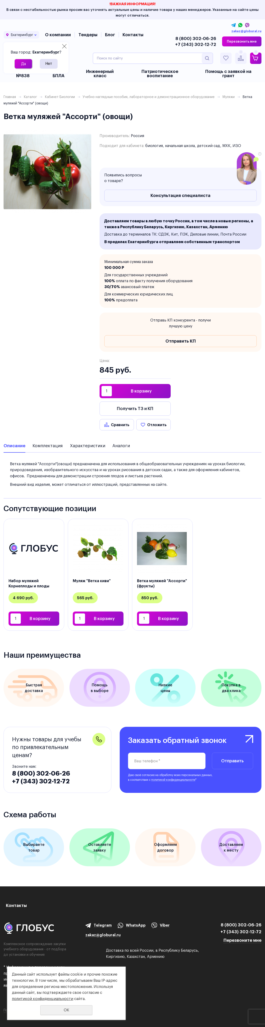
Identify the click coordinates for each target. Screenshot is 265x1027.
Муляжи (228, 97)
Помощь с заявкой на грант (228, 73)
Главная (10, 97)
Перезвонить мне (242, 41)
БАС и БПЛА (59, 73)
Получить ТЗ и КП (135, 408)
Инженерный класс (100, 73)
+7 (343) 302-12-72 (195, 44)
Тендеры (87, 34)
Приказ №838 (23, 73)
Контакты (133, 34)
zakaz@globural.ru (246, 31)
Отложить (157, 425)
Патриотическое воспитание (160, 73)
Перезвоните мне (242, 940)
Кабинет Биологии (60, 97)
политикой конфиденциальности (173, 779)
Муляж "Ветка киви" (92, 581)
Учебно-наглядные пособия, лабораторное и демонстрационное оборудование (149, 97)
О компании (58, 34)
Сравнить (120, 425)
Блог (110, 34)
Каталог (30, 97)
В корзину (141, 391)
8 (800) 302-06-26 (195, 38)
